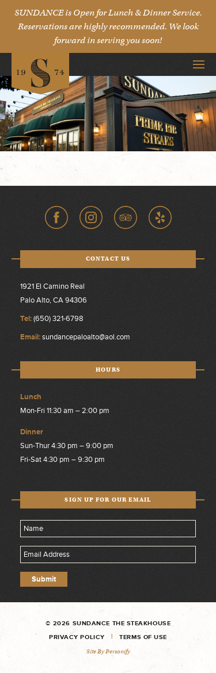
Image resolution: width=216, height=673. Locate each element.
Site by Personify (108, 651)
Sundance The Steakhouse (40, 74)
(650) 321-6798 (58, 318)
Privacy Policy (77, 637)
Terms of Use (143, 637)
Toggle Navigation (198, 64)
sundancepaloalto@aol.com (86, 337)
